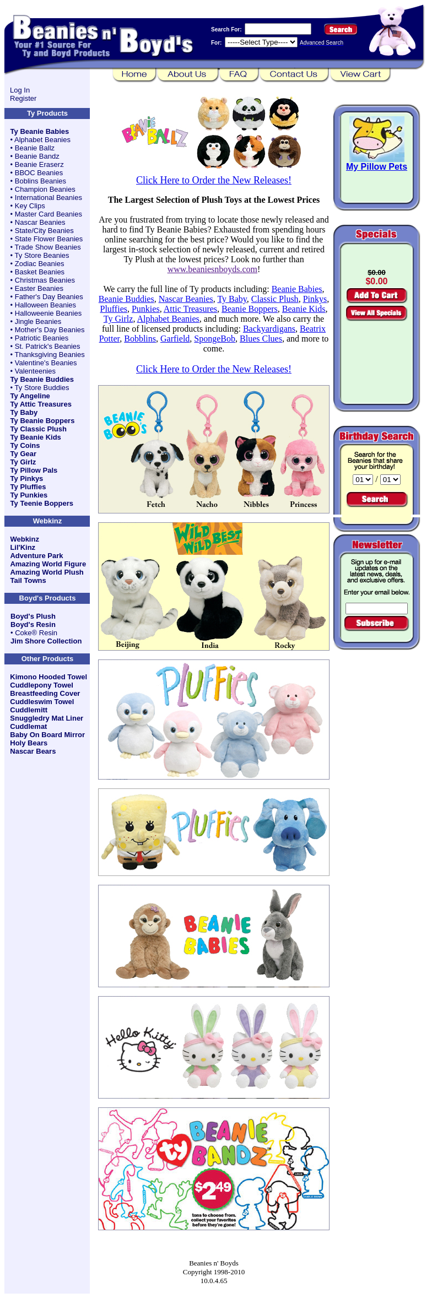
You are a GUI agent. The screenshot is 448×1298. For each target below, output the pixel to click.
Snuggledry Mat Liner (46, 718)
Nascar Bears (33, 751)
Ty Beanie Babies (39, 131)
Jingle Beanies (38, 321)
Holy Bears (28, 743)
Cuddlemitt (28, 710)
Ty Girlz (23, 462)
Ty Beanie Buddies (42, 379)
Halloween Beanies (45, 305)
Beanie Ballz (35, 148)
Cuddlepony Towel (41, 685)
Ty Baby (24, 412)
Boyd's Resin (33, 624)
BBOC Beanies (39, 173)
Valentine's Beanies (46, 363)
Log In (20, 90)
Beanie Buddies (126, 299)
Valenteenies (35, 371)
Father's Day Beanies (49, 297)
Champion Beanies (45, 189)
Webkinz (24, 539)
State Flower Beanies (49, 239)
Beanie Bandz (37, 156)
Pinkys (315, 299)
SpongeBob (214, 338)
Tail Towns (28, 580)
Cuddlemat (28, 726)
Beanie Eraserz (39, 164)
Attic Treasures (190, 308)
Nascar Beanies (40, 222)
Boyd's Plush (33, 616)
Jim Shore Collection (46, 641)
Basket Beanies (39, 272)
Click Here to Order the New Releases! (214, 180)
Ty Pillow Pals (34, 470)
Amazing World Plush (46, 572)
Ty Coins (25, 445)
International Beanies (48, 197)
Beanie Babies (297, 289)
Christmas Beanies (45, 280)
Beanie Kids (304, 308)
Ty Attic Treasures (41, 404)
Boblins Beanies (40, 181)
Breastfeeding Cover (45, 693)
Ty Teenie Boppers (41, 503)
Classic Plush (275, 299)
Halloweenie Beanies (48, 313)
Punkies (146, 308)
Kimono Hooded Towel (48, 677)
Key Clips (30, 206)
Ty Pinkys (27, 478)
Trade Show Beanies (48, 247)
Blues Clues (261, 338)
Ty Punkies (29, 495)
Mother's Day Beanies (50, 330)
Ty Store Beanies (42, 255)
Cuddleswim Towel (42, 701)
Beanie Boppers (250, 308)
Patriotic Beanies (42, 338)
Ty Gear (23, 454)
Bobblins (140, 338)
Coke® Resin (36, 633)
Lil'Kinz (22, 547)
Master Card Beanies (48, 214)
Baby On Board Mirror (47, 735)
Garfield (175, 338)
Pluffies (113, 308)
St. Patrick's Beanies (47, 346)
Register (23, 98)
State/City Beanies (44, 230)
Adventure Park (36, 555)
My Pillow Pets (376, 166)
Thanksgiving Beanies (50, 354)
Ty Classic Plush (38, 429)
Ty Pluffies (28, 487)
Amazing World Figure (48, 564)
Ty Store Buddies (42, 387)
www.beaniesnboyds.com (212, 269)
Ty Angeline (30, 396)
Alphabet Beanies (42, 140)
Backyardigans (269, 328)
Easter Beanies (39, 288)
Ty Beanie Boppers (42, 421)
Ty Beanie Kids (35, 437)
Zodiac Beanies (39, 263)
